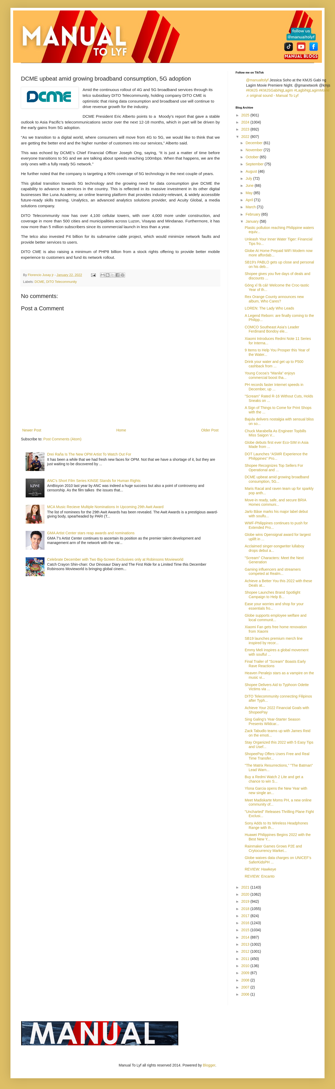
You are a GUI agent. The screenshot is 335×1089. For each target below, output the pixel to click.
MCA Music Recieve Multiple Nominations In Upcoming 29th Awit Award (105, 507)
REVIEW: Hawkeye (260, 869)
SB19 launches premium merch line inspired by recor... (274, 640)
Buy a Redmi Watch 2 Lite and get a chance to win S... (274, 779)
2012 (245, 951)
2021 (245, 887)
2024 (245, 122)
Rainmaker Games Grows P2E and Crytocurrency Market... (273, 848)
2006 (245, 994)
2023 (245, 129)
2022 (245, 136)
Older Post (210, 430)
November (254, 150)
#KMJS (252, 90)
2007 (245, 987)
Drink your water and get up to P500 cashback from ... (274, 364)
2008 (245, 980)
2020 (245, 894)
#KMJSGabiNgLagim (276, 90)
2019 (245, 901)
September (254, 164)
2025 (245, 115)
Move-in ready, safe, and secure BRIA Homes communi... (275, 502)
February (253, 214)
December (254, 143)
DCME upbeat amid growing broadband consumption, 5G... (277, 479)
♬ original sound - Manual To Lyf (272, 95)
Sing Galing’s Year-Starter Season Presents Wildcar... (272, 721)
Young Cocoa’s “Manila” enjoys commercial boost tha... (270, 375)
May (249, 193)
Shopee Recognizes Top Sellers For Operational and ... (274, 467)
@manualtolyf (257, 80)
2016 (245, 923)
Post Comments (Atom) (62, 439)
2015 (245, 930)
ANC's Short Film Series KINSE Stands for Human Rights (94, 481)
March (251, 207)
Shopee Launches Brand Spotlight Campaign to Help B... (272, 594)
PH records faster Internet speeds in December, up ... (274, 387)
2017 (245, 916)
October (252, 157)
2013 (245, 944)
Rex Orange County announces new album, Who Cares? (274, 299)
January (252, 221)
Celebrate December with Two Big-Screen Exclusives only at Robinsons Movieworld (115, 559)
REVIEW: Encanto (260, 876)
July (249, 178)
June (249, 185)
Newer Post (31, 430)
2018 (245, 909)
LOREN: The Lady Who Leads (269, 308)
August (251, 171)
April (249, 200)
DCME (39, 282)
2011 (245, 959)
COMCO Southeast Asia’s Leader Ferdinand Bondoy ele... (272, 329)
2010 (245, 966)
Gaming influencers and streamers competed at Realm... (273, 571)
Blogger (209, 1065)
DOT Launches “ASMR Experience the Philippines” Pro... (276, 456)
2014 (245, 937)
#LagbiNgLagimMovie (312, 90)
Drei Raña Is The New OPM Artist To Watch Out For (89, 454)
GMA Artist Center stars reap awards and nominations (91, 533)
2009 (245, 973)
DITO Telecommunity (61, 282)
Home (121, 430)
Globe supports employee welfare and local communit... (275, 617)
